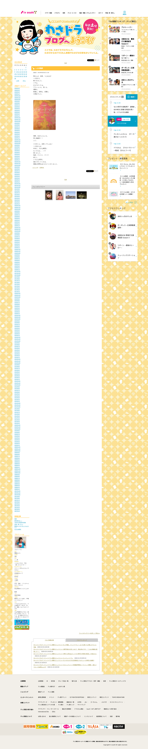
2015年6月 (17, 326)
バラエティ (57, 13)
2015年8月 (17, 322)
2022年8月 (17, 169)
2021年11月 (17, 185)
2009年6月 (17, 458)
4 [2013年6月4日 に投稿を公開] (18, 69)
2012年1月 (17, 401)
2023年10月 (17, 143)
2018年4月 (17, 264)
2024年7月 (17, 126)
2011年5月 (17, 416)
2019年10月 (17, 231)
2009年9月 (17, 452)
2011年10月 (17, 406)
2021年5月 (17, 196)
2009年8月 (17, 454)
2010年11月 (17, 427)
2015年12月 (17, 315)
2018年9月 (17, 254)
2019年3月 (17, 244)
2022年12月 (17, 161)
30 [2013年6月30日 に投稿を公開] (15, 78)
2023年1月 (17, 159)
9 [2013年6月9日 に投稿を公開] (14, 72)
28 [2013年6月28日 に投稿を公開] (24, 76)
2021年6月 (17, 194)
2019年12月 (17, 227)
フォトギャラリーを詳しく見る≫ (89, 633)
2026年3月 (17, 90)
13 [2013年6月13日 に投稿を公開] (22, 72)
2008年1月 (17, 489)
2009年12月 (17, 447)
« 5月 (17, 80)
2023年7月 (17, 148)
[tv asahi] (29, 13)
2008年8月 (17, 476)
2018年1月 (17, 269)
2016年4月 (17, 308)
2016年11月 (17, 295)
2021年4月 (17, 198)
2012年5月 (17, 394)
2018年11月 (17, 251)
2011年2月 (17, 421)
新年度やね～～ (18, 520)
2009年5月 (17, 459)
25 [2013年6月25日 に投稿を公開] (19, 76)
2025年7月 (17, 104)
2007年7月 (17, 500)
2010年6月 (17, 436)
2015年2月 (17, 333)
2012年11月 (17, 383)
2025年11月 (17, 97)
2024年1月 (17, 137)
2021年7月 (17, 192)
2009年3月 (17, 463)
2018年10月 (17, 253)
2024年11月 (17, 119)
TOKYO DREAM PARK (20, 522)
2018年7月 (17, 258)
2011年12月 (17, 403)
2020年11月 (17, 207)
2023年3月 (17, 156)
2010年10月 (17, 428)
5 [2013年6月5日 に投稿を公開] (20, 69)
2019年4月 (17, 242)
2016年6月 (17, 304)
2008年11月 (17, 470)
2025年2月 (17, 114)
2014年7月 (17, 346)
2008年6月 (17, 480)
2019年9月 (17, 233)
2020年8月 (17, 212)
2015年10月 (17, 319)
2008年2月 (17, 487)
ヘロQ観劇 (39, 68)
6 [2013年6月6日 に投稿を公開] (22, 69)
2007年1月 (17, 511)
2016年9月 (17, 298)
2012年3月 (17, 397)
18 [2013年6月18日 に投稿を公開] (19, 74)
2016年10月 (17, 297)
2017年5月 (17, 284)
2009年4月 (17, 461)
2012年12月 (17, 381)
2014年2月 (17, 355)
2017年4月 (17, 286)
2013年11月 (17, 361)
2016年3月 (17, 309)
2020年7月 (17, 214)
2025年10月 (17, 99)
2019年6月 (17, 238)
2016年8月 (17, 300)
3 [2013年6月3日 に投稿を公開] (16, 69)
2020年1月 (17, 225)
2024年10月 (17, 121)
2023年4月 (17, 154)
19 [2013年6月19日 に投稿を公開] (20, 74)
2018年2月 (17, 267)
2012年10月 (17, 384)
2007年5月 (17, 503)
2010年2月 (17, 443)
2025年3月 (17, 112)
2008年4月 (17, 483)
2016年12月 (17, 293)
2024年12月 (17, 117)
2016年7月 (17, 302)
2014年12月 (17, 337)
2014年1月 (17, 357)
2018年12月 (17, 249)
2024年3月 (17, 134)
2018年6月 (17, 260)
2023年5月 (17, 152)
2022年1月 (17, 181)
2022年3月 (17, 178)
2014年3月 (17, 353)
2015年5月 (17, 328)
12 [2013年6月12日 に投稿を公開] (20, 72)
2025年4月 (17, 110)
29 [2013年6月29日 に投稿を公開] (26, 76)
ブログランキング (82, 640)
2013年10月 (17, 362)
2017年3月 (17, 287)
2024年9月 (17, 123)
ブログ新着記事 (49, 640)
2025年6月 (17, 106)
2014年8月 (17, 344)
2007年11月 (17, 492)
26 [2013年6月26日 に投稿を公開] (20, 76)
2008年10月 (17, 472)
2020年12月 (17, 205)
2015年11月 (17, 317)
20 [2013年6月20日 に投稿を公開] (22, 74)
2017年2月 (17, 289)
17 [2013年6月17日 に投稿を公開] (17, 74)
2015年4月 (17, 330)
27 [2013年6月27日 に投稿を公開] (22, 76)
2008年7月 (17, 478)
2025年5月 (17, 108)
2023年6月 (17, 150)
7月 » (24, 80)
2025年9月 (17, 101)
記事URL (42, 167)
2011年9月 (17, 408)
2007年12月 (17, 491)
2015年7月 (17, 324)
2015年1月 (17, 335)
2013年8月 (17, 366)
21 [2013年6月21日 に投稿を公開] (24, 74)
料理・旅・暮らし (110, 13)
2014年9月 (17, 342)
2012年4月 (17, 395)
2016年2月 (17, 311)
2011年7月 (17, 412)
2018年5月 (17, 262)
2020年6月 (17, 216)
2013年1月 (17, 379)
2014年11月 (17, 339)
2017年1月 (17, 291)
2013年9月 (17, 364)
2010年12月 (17, 425)
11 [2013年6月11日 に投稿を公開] (19, 72)
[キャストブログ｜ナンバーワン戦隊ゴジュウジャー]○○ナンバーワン (53, 658)
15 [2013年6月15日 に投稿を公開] (26, 72)
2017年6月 (17, 282)
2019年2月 (17, 245)
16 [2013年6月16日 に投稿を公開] (15, 74)
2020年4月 (17, 220)
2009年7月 (17, 456)
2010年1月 (17, 445)
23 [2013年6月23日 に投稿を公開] (15, 76)
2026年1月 (17, 93)
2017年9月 (17, 276)
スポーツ (100, 13)
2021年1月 (17, 203)
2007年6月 (17, 502)
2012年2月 (17, 399)
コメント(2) (35, 167)
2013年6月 (17, 370)
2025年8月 (17, 103)
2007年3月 (17, 507)
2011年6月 (17, 414)
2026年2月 (17, 92)
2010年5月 (17, 438)
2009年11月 (17, 449)
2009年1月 (17, 467)
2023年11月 (17, 141)
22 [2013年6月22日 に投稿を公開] (26, 74)
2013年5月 (17, 372)
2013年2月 (17, 377)
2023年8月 (17, 146)
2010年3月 (17, 441)
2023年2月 (17, 158)
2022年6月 (17, 172)
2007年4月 (17, 505)
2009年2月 (17, 465)
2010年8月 (17, 432)
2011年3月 (17, 419)
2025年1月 (17, 115)
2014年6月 (17, 348)
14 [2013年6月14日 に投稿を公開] (24, 72)
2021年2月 (17, 201)
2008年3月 (17, 485)
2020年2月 (17, 223)
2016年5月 (17, 306)
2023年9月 (17, 145)
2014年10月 (17, 341)
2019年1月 (17, 247)
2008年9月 (17, 474)
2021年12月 (17, 183)
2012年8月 (17, 388)
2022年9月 (17, 167)
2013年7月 (17, 368)
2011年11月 (17, 405)
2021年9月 (17, 189)
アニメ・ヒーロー (72, 13)
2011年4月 (17, 417)
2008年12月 (17, 469)
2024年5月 (17, 130)
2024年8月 (17, 125)
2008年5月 (17, 481)
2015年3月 (17, 331)
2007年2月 (17, 509)
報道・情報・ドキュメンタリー (87, 13)
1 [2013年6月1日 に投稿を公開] (25, 67)
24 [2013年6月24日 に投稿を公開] (17, 76)
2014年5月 (17, 350)
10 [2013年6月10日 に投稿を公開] (17, 72)
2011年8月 (17, 410)
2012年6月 (17, 392)
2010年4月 (17, 439)
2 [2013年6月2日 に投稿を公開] (14, 69)
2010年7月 (17, 434)
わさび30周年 (17, 529)
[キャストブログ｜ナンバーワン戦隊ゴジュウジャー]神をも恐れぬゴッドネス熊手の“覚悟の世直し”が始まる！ (65, 654)
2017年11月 (17, 273)
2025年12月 (17, 95)
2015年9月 (17, 320)
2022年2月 (17, 179)
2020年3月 (17, 222)
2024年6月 (17, 128)
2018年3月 (17, 266)
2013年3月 (17, 375)
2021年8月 (17, 190)
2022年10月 (17, 165)
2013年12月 (17, 359)
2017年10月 (17, 275)
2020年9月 (17, 211)
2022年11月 (17, 163)
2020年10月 (17, 209)
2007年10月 (17, 494)
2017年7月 (17, 280)
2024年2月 (17, 136)
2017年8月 (17, 278)
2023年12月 (17, 139)
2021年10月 (17, 187)
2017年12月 (17, 271)
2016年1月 (17, 313)
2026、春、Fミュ (18, 524)
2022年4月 (17, 176)
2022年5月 (17, 174)
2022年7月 (17, 170)
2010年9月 (17, 430)
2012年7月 (17, 390)
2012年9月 (17, 386)
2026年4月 (17, 88)
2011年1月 (17, 423)
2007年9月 (17, 496)
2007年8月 (17, 498)
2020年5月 (17, 218)
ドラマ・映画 (48, 13)
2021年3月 (17, 200)
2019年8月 (17, 234)
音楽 (64, 13)
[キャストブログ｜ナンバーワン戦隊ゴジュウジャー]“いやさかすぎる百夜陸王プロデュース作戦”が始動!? (64, 660)
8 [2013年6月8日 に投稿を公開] (25, 69)
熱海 (15, 518)
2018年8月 (17, 256)
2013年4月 (17, 373)
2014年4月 (17, 351)
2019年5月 (17, 240)
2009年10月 (17, 450)
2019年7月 (17, 236)
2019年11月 (17, 229)
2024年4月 (17, 132)
